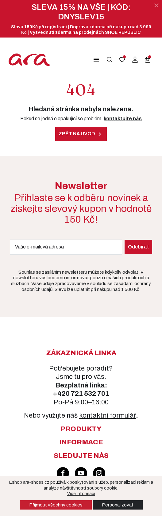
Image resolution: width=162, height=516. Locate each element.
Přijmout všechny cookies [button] (56, 504)
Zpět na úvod (81, 134)
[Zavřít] (156, 5)
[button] (93, 59)
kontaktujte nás (123, 118)
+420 (62, 393)
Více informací (81, 493)
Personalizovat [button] (117, 504)
